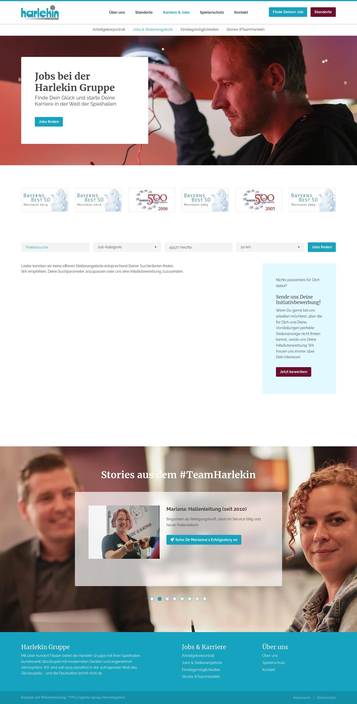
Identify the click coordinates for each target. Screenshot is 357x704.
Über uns (117, 12)
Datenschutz (326, 697)
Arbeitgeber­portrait (109, 29)
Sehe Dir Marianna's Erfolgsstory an (203, 540)
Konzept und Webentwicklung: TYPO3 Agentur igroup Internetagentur (73, 697)
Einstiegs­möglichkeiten (200, 29)
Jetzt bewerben (293, 372)
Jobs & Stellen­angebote (153, 29)
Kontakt (241, 12)
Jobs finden (49, 121)
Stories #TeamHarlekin (246, 29)
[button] (152, 599)
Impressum (301, 697)
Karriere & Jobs (176, 12)
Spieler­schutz (212, 12)
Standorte (144, 12)
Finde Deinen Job (288, 12)
